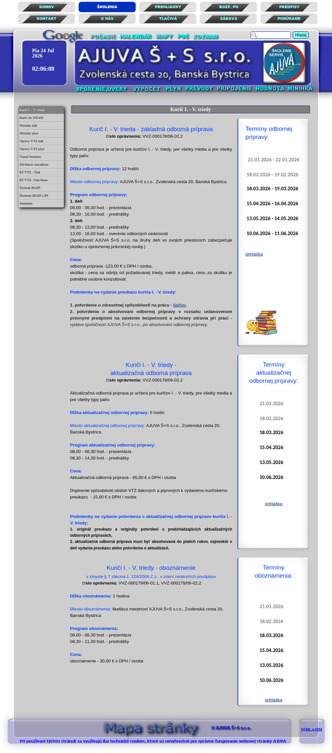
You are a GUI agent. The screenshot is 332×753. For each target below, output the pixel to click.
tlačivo (179, 305)
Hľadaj (300, 35)
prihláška (254, 254)
